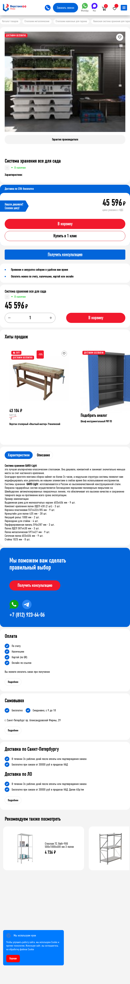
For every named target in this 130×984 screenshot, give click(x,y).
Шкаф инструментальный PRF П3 (96, 421)
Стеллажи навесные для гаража (71, 21)
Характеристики (19, 455)
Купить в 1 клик (65, 235)
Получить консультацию (35, 585)
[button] (122, 85)
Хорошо (13, 958)
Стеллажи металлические (37, 21)
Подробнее (13, 682)
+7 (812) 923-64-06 (27, 615)
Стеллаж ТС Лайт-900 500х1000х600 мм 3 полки (59, 845)
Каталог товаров (10, 21)
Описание (43, 455)
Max (94, 7)
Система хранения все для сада (25, 291)
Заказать (65, 8)
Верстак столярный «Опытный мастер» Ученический (34, 424)
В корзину (65, 223)
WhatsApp (85, 7)
